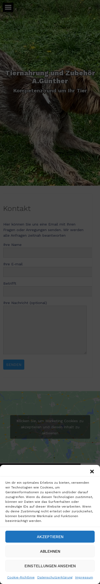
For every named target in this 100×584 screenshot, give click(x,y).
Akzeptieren (50, 536)
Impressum (84, 577)
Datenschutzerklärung (55, 577)
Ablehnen (50, 551)
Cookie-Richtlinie (21, 577)
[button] (92, 471)
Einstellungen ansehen (50, 566)
